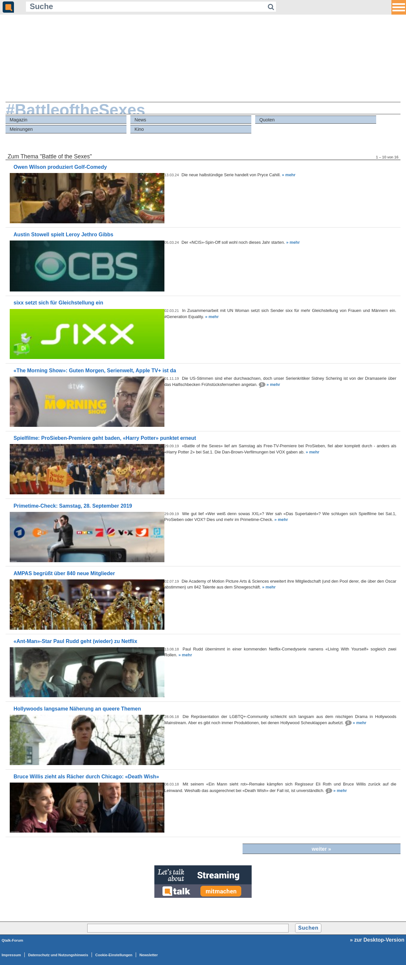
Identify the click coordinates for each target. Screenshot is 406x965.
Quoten (267, 119)
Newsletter (148, 955)
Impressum (11, 955)
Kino (139, 129)
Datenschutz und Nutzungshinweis (58, 955)
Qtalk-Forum (12, 940)
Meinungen (21, 129)
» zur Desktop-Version (377, 940)
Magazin (18, 119)
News (140, 119)
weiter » (321, 849)
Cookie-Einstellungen (113, 955)
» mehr (288, 174)
